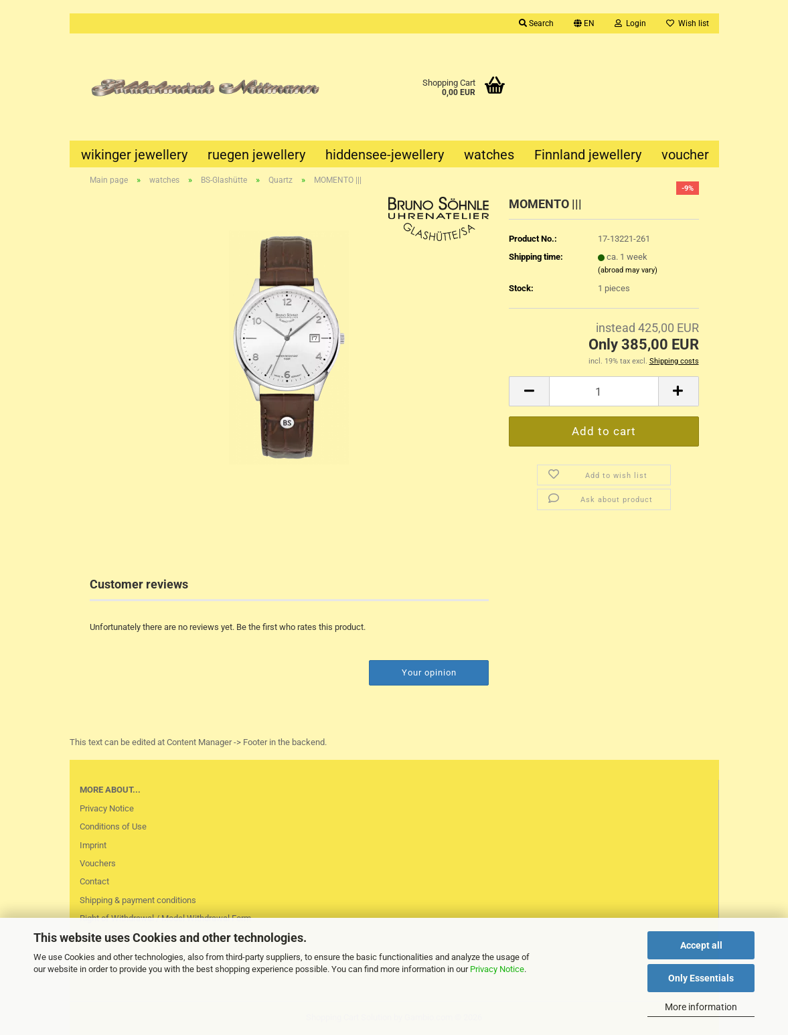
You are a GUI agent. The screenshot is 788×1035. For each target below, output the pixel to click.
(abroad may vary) (627, 270)
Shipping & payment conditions (138, 900)
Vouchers (98, 863)
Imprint (93, 845)
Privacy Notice (497, 969)
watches (489, 155)
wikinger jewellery (134, 155)
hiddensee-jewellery (384, 155)
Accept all (701, 945)
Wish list (687, 23)
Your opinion (429, 672)
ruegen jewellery (256, 155)
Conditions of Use (113, 826)
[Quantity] (603, 391)
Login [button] (630, 23)
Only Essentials (701, 978)
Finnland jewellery (587, 155)
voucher (685, 155)
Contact (94, 881)
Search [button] (536, 23)
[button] (584, 23)
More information (701, 1007)
